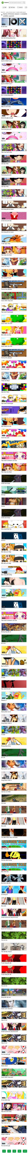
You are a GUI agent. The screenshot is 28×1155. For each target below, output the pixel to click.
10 (25, 1151)
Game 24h (3, 12)
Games (4, 2)
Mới (5, 7)
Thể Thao (13, 7)
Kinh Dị (20, 7)
